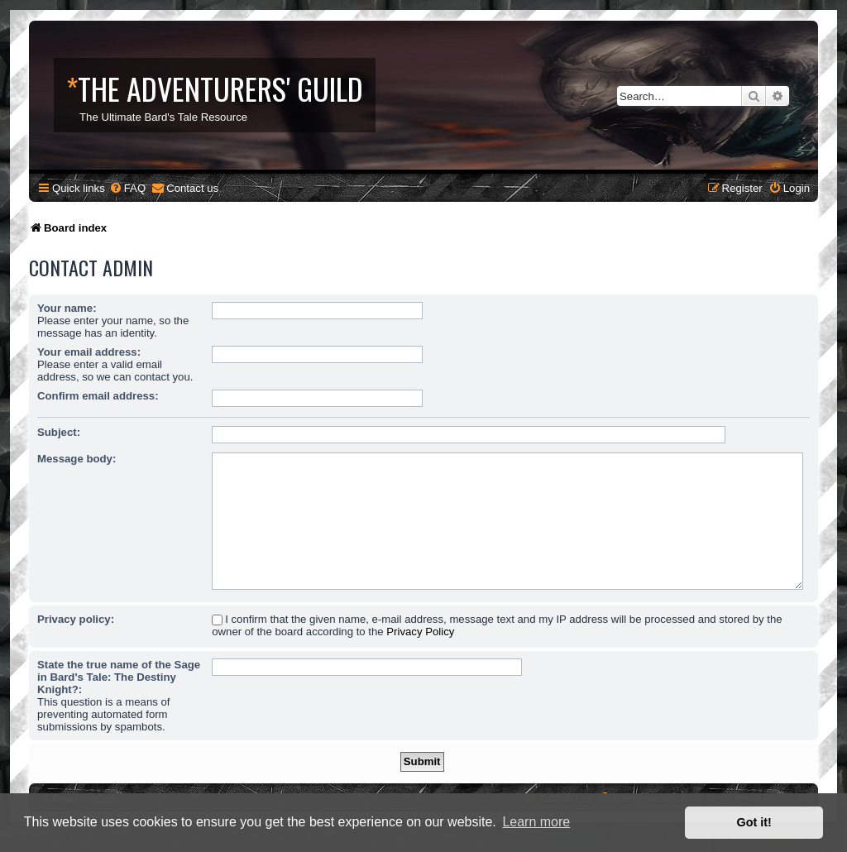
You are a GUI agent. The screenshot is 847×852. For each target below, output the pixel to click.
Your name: (67, 308)
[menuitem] (127, 188)
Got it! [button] (754, 822)
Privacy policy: (75, 619)
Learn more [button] (536, 822)
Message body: (76, 458)
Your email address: (89, 352)
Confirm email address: (98, 396)
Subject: (58, 432)
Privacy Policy (420, 631)
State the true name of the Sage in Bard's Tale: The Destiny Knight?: (118, 677)
